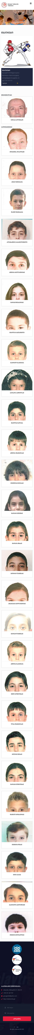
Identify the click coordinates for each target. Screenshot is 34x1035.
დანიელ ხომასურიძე (17, 814)
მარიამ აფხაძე (17, 543)
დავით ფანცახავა (17, 212)
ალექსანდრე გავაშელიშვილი (17, 242)
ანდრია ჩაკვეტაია (17, 664)
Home (8, 23)
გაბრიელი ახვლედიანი (17, 905)
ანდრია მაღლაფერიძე (17, 272)
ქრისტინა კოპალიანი (17, 152)
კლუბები (23, 23)
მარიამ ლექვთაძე (17, 634)
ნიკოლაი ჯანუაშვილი (17, 332)
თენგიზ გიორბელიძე (17, 935)
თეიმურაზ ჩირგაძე (17, 483)
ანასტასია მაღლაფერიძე (17, 604)
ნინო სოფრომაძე (17, 694)
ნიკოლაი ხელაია (17, 423)
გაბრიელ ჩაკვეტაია (17, 363)
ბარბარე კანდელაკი (17, 393)
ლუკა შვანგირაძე (17, 724)
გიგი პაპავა (17, 875)
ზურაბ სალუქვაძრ (17, 120)
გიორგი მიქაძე (17, 754)
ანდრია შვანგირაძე (17, 453)
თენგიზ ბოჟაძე (17, 844)
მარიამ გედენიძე (17, 513)
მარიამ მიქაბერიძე (17, 302)
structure (16, 23)
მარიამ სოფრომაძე (17, 784)
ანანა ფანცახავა (17, 182)
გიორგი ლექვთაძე (17, 573)
